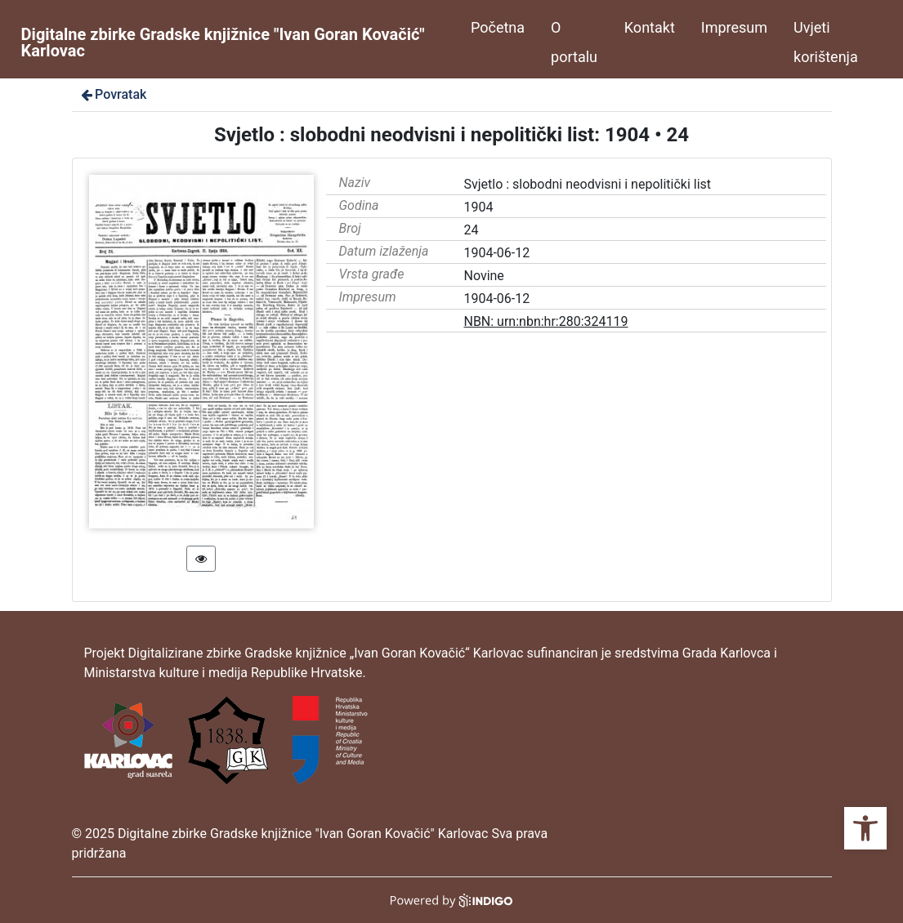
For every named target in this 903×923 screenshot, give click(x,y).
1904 (478, 207)
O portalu (574, 42)
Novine (483, 275)
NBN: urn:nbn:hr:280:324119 (545, 321)
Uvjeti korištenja (825, 42)
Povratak (112, 94)
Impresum (734, 27)
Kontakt (649, 27)
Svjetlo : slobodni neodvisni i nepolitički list (587, 184)
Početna (498, 27)
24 (470, 230)
